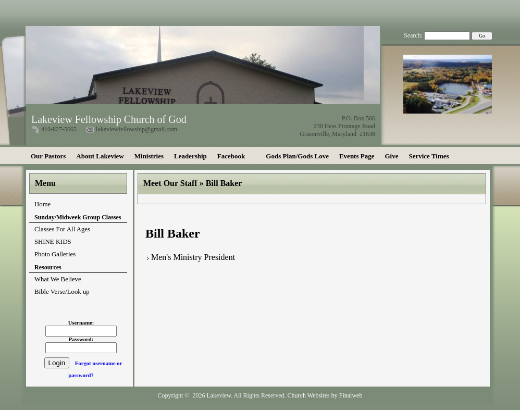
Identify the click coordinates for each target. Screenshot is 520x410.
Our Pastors (48, 156)
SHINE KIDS (52, 241)
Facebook (231, 156)
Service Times (428, 156)
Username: (81, 323)
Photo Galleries (55, 254)
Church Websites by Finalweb (325, 395)
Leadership (190, 156)
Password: (81, 339)
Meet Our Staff (170, 183)
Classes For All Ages (62, 229)
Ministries (149, 156)
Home (42, 204)
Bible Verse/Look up (62, 291)
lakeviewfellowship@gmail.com (136, 129)
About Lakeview (99, 156)
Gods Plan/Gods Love (297, 156)
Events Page (357, 156)
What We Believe (57, 279)
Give (391, 156)
